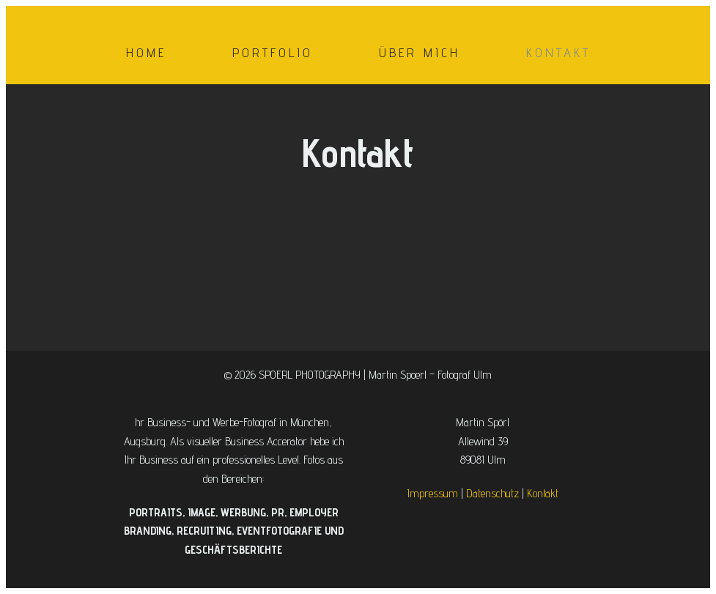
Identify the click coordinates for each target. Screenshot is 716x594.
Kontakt (558, 52)
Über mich (419, 52)
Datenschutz (492, 493)
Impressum (432, 493)
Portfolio (272, 52)
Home (146, 52)
